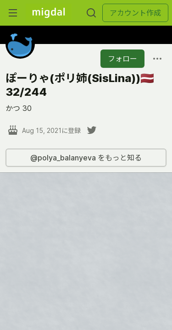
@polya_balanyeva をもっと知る (86, 157)
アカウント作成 (135, 12)
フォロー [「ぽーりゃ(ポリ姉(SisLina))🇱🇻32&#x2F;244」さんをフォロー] (122, 58)
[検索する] (91, 13)
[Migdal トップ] (49, 13)
